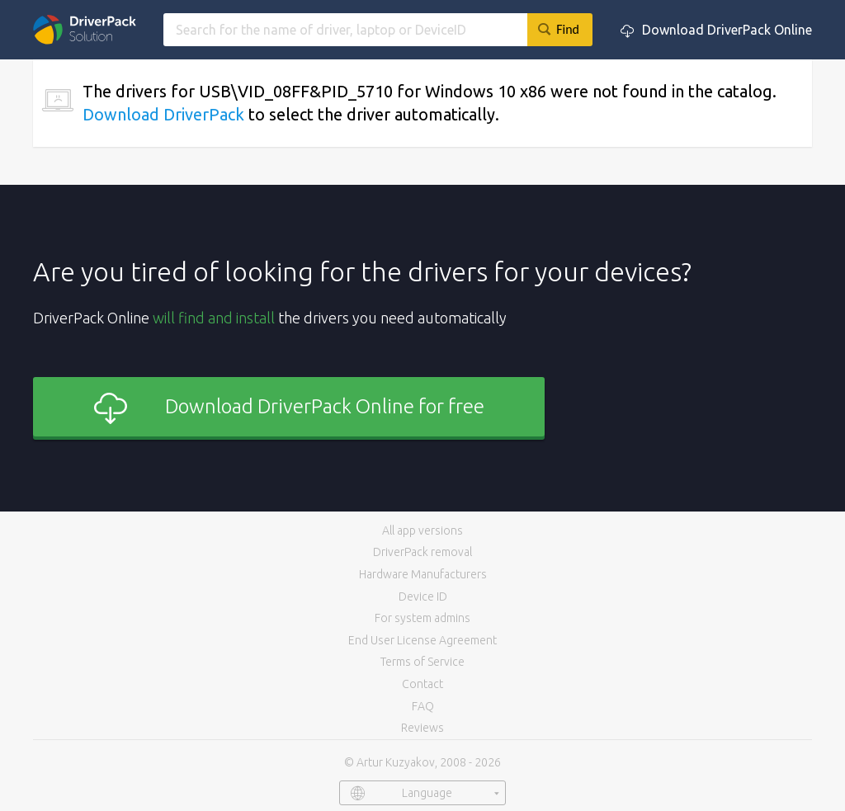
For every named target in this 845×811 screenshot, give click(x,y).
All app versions (422, 530)
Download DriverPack (163, 114)
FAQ (423, 706)
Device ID (423, 596)
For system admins (422, 618)
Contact (422, 684)
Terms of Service (422, 661)
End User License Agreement (422, 640)
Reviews (422, 727)
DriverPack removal (422, 552)
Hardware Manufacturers (423, 574)
